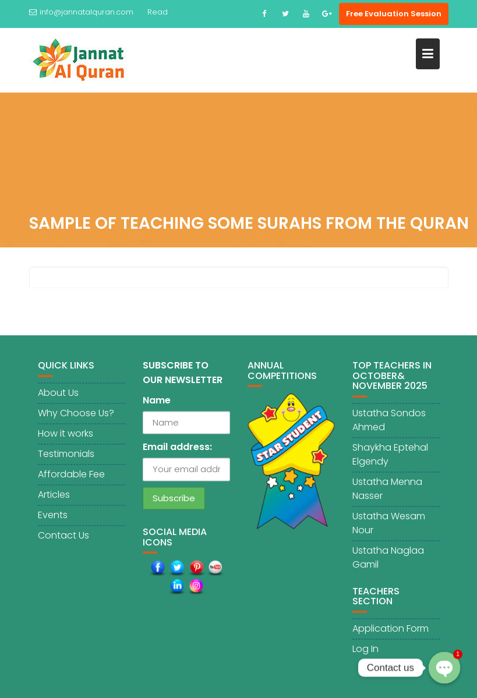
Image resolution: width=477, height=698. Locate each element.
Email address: (177, 448)
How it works (65, 434)
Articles (54, 495)
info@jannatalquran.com (81, 11)
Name (157, 402)
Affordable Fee (71, 475)
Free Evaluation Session (393, 13)
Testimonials (66, 455)
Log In (365, 650)
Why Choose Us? (76, 414)
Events (53, 516)
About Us (58, 394)
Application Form (390, 630)
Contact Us (63, 536)
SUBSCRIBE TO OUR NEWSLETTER (182, 374)
